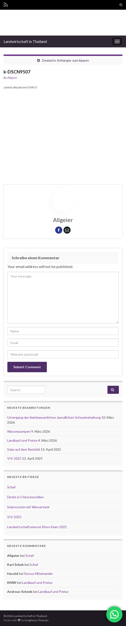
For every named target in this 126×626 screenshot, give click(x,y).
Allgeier (12, 77)
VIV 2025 (14, 458)
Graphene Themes (36, 620)
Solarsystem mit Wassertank (28, 507)
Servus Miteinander (38, 574)
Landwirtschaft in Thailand (25, 41)
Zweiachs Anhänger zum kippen (65, 60)
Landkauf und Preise (22, 440)
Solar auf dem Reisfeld (24, 449)
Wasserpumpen (19, 431)
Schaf (11, 487)
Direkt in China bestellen (25, 497)
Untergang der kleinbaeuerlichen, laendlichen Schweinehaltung (54, 417)
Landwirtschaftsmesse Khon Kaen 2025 (37, 527)
